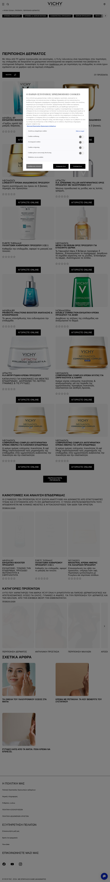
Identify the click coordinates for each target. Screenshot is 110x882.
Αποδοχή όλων (77, 166)
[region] (56, 129)
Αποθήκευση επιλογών (34, 166)
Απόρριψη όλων (61, 166)
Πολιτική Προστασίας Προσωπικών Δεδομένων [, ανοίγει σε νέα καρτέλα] (41, 126)
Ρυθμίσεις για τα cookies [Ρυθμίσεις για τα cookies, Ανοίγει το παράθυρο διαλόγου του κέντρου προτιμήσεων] (35, 157)
